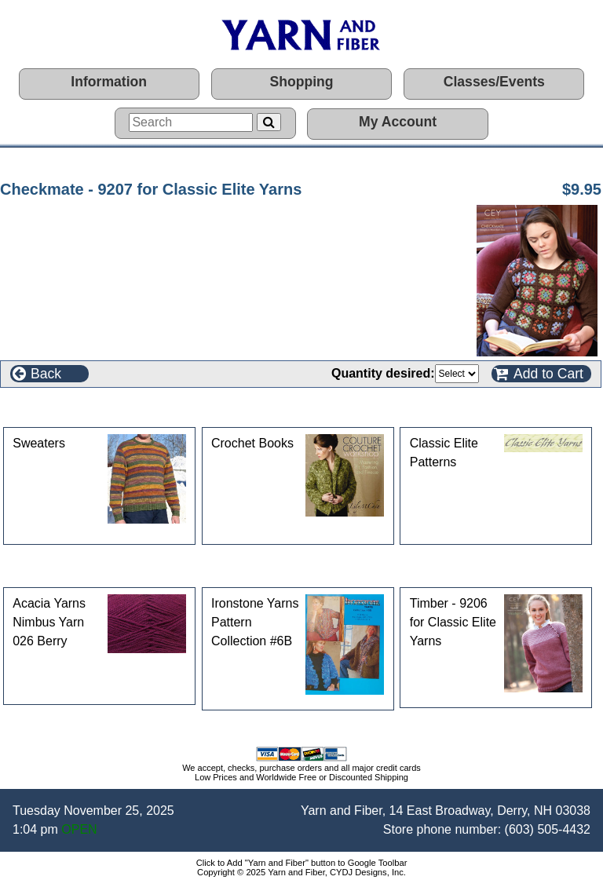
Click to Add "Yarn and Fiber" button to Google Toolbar (301, 862)
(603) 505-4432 (547, 829)
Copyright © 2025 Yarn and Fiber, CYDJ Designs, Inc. (301, 872)
